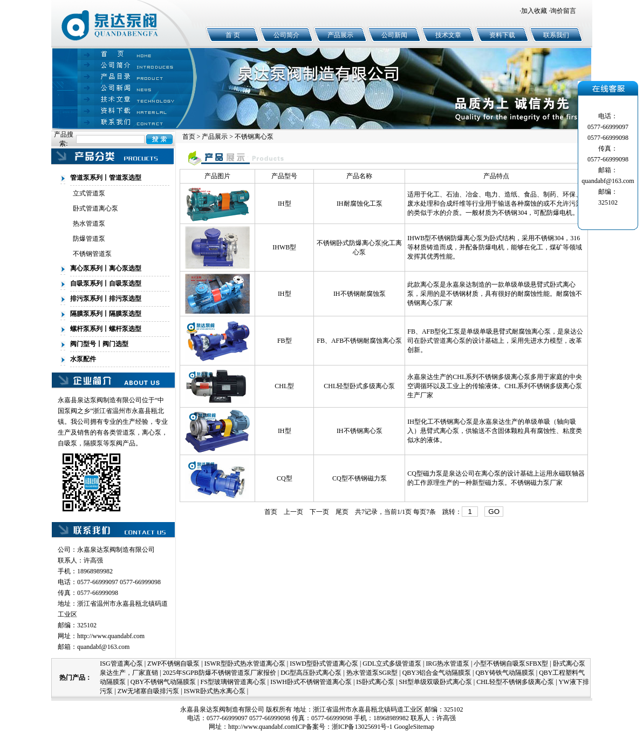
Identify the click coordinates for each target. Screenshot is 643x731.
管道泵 (125, 432)
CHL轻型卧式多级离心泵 (359, 386)
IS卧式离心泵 (375, 682)
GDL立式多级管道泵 (391, 663)
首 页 (232, 35)
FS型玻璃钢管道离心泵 (232, 682)
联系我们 (556, 35)
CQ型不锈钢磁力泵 (359, 478)
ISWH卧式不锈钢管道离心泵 (311, 682)
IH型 (284, 203)
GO (494, 511)
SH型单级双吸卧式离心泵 (435, 682)
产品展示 (340, 35)
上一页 (293, 512)
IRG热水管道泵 (447, 663)
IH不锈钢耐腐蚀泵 (359, 293)
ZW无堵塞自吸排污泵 (149, 691)
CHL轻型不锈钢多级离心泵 (515, 682)
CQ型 (284, 478)
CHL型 (284, 386)
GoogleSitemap (414, 726)
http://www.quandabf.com (111, 636)
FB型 (284, 340)
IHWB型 (284, 247)
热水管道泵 (89, 223)
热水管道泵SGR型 (372, 672)
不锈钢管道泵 (92, 254)
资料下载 (502, 35)
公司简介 (286, 35)
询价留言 (563, 11)
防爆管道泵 (89, 238)
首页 (188, 136)
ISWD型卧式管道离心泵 (324, 663)
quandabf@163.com (103, 647)
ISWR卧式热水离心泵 (214, 691)
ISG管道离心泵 (121, 663)
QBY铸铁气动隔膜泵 (504, 672)
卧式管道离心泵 (95, 208)
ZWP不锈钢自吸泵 (173, 663)
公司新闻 (394, 35)
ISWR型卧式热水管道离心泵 (244, 663)
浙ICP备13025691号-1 (362, 726)
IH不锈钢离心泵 (359, 431)
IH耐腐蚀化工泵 (359, 203)
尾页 (342, 512)
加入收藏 (534, 11)
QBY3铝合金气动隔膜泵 (436, 672)
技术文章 (448, 35)
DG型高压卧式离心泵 (311, 672)
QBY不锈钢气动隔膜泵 (163, 682)
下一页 (319, 512)
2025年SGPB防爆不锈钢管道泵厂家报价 (219, 672)
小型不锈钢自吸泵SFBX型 (511, 663)
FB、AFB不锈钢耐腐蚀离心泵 (359, 340)
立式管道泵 (89, 193)
